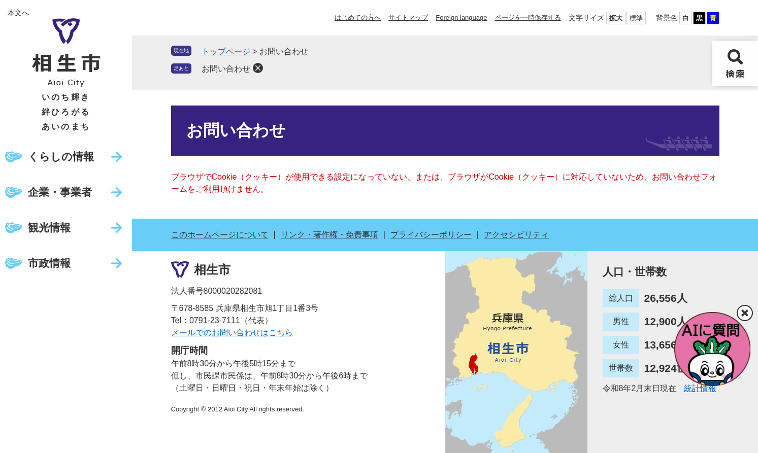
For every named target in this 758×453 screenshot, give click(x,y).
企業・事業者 (60, 192)
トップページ (226, 51)
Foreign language (461, 17)
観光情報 (49, 227)
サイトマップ (408, 17)
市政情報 (49, 263)
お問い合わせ (226, 68)
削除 (258, 68)
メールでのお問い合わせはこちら (232, 332)
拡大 (615, 18)
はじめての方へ (358, 17)
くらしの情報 (61, 156)
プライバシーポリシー (431, 234)
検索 (735, 63)
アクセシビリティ (516, 234)
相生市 (212, 269)
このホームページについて (220, 234)
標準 (636, 18)
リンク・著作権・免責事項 (329, 234)
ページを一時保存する (528, 17)
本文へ (18, 13)
